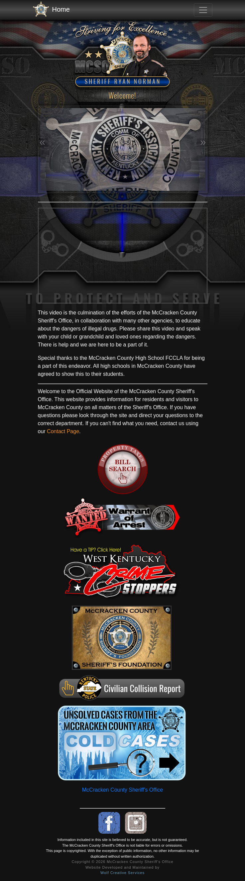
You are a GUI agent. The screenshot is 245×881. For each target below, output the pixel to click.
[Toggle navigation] (203, 10)
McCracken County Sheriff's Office (122, 790)
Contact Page (63, 431)
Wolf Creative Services (122, 873)
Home (51, 10)
